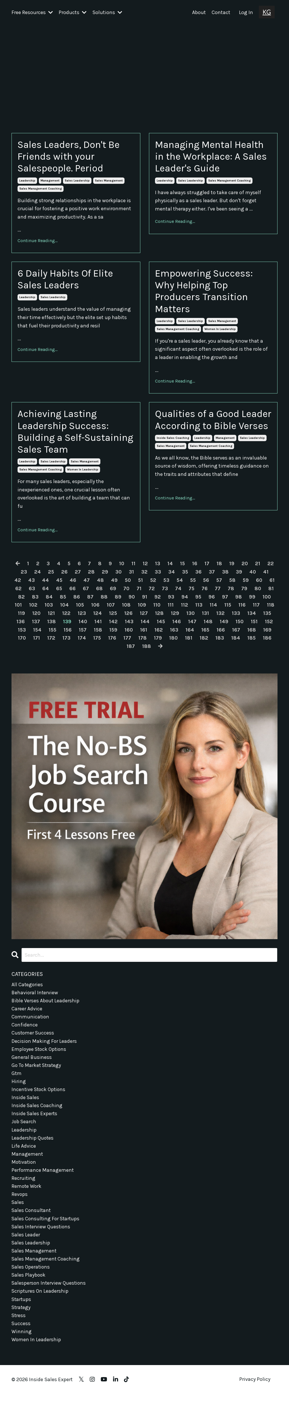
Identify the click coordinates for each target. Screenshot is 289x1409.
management (50, 182)
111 (195, 611)
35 (185, 578)
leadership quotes (33, 1148)
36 (199, 578)
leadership (27, 182)
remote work (27, 1197)
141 (128, 628)
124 (127, 619)
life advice (24, 1156)
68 (111, 595)
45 (63, 586)
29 (105, 578)
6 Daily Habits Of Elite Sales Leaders (69, 281)
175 (128, 644)
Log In (246, 12)
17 (207, 570)
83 (49, 603)
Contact (221, 12)
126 (158, 619)
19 (232, 570)
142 (143, 628)
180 (204, 644)
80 (270, 595)
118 (36, 619)
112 (208, 611)
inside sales (25, 1106)
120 (66, 619)
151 (20, 636)
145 (191, 628)
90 (146, 603)
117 (22, 619)
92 (172, 603)
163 (206, 636)
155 (82, 636)
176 (143, 644)
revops (20, 1206)
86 (90, 603)
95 (213, 603)
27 (77, 578)
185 (115, 653)
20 (245, 570)
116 (266, 611)
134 (19, 628)
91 (159, 603)
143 (159, 628)
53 (172, 586)
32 (144, 578)
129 (205, 619)
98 (253, 603)
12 (145, 570)
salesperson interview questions (49, 1297)
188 (162, 653)
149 (254, 628)
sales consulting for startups (46, 1230)
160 (160, 636)
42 (22, 586)
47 (91, 586)
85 (77, 603)
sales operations (31, 1280)
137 (66, 628)
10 (121, 570)
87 (104, 603)
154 (66, 636)
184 (267, 644)
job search (24, 1131)
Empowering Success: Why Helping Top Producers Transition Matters (207, 294)
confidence (25, 1032)
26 (64, 578)
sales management (109, 182)
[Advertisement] (144, 68)
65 (71, 595)
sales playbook (29, 1289)
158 (129, 636)
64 (57, 595)
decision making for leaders (44, 1049)
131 (236, 619)
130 (221, 619)
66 (85, 595)
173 (97, 644)
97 (240, 603)
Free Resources (32, 12)
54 (186, 586)
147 (222, 628)
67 (98, 595)
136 (50, 628)
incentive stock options (39, 1098)
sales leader (26, 1247)
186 (131, 653)
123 (112, 619)
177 (158, 644)
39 (239, 578)
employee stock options (40, 1057)
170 (53, 644)
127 (174, 619)
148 (238, 628)
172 (82, 644)
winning (22, 1347)
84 (63, 603)
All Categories (27, 991)
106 (118, 611)
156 (98, 636)
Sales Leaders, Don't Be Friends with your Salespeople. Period (72, 157)
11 (133, 570)
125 (143, 619)
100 (23, 611)
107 (133, 611)
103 (70, 611)
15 (182, 570)
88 (118, 603)
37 (212, 578)
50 (132, 586)
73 (178, 595)
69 (125, 595)
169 (37, 644)
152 (35, 636)
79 (257, 595)
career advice (27, 1016)
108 (149, 611)
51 (145, 586)
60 (267, 586)
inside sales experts (35, 1123)
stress (19, 1330)
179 (189, 644)
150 (270, 628)
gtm (17, 1082)
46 (77, 586)
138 (81, 628)
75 (204, 595)
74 (191, 595)
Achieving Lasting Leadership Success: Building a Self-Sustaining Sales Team (72, 437)
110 (180, 611)
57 (226, 586)
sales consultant (32, 1222)
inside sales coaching (173, 455)
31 (131, 578)
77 (231, 595)
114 (237, 611)
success (21, 1338)
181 (220, 644)
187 (146, 653)
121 (81, 619)
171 (67, 644)
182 (235, 644)
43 (35, 586)
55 (199, 586)
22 (271, 570)
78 (244, 595)
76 (218, 595)
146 (206, 628)
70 (139, 595)
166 (252, 636)
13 (157, 570)
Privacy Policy (254, 1394)
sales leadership (77, 182)
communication (31, 1024)
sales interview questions (41, 1239)
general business (32, 1065)
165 (237, 636)
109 (165, 611)
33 (158, 578)
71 (151, 595)
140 (112, 628)
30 (118, 578)
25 (50, 578)
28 (91, 578)
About (199, 12)
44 (49, 586)
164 (221, 636)
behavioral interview (35, 999)
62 (30, 595)
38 (225, 578)
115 (251, 611)
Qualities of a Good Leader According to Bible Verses (202, 430)
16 (195, 570)
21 (258, 570)
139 (97, 628)
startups (22, 1313)
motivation (24, 1173)
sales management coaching (40, 190)
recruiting (24, 1189)
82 (35, 603)
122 (96, 619)
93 (185, 603)
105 (102, 611)
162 (190, 636)
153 (51, 636)
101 (39, 611)
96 (226, 603)
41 (266, 578)
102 (54, 611)
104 (86, 611)
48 (105, 586)
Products (73, 12)
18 (219, 570)
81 (22, 603)
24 (37, 578)
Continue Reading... (38, 242)
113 (222, 611)
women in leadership (220, 333)
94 (199, 603)
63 (44, 595)
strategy (21, 1322)
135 (34, 628)
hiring (19, 1090)
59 (253, 586)
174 (113, 644)
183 (251, 644)
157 (113, 636)
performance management (43, 1181)
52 (159, 586)
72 (164, 595)
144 (175, 628)
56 (213, 586)
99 (267, 603)
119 (51, 619)
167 (268, 636)
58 (240, 586)
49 (119, 586)
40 (253, 578)
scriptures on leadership (40, 1305)
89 (132, 603)
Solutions (107, 12)
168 (21, 644)
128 (189, 619)
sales (18, 1214)
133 (266, 619)
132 (251, 619)
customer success (33, 1040)
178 (174, 644)
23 (23, 578)
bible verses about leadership (46, 1007)
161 (175, 636)
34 (171, 578)
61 (17, 595)
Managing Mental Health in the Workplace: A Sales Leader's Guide (200, 163)
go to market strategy (37, 1073)
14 (170, 570)
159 (144, 636)
